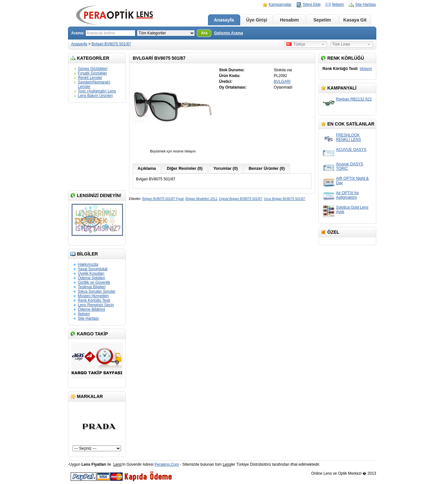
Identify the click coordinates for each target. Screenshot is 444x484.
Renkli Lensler (90, 77)
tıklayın (366, 68)
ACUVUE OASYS (351, 149)
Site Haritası (365, 4)
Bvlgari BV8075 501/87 (111, 44)
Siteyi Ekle (312, 4)
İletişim (338, 4)
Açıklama (147, 168)
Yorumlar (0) (225, 168)
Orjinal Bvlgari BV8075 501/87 (240, 199)
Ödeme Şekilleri (91, 278)
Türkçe (295, 44)
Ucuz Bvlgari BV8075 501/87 (284, 199)
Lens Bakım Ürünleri (95, 95)
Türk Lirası (341, 44)
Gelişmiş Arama (228, 33)
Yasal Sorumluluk (93, 269)
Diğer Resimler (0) (185, 168)
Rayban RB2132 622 (354, 99)
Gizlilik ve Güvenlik (94, 282)
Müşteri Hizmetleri (93, 296)
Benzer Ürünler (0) (266, 168)
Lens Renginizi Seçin (96, 305)
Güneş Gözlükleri (93, 68)
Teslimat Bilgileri (92, 287)
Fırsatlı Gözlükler (92, 73)
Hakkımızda (88, 264)
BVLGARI (282, 81)
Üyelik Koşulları (91, 273)
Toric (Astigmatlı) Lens (97, 91)
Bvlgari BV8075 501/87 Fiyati (163, 199)
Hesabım (289, 19)
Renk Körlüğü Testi (94, 300)
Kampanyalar (280, 4)
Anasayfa (224, 19)
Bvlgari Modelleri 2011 (201, 199)
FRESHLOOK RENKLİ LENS (348, 137)
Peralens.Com (166, 464)
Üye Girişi (256, 19)
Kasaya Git (354, 19)
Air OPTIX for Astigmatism (347, 195)
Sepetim (322, 19)
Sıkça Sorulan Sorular (97, 291)
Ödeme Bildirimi (91, 309)
